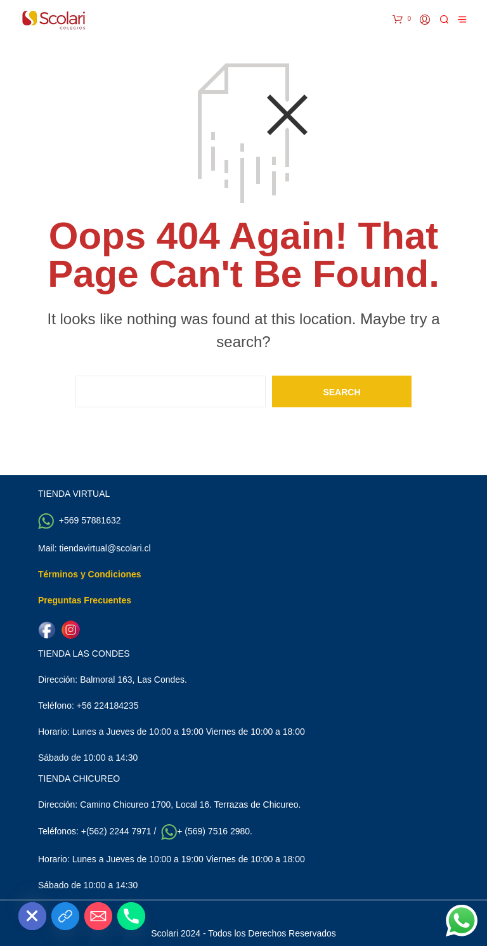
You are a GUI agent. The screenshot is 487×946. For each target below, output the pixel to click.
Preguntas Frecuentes (84, 600)
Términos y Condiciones (89, 574)
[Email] (98, 916)
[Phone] (131, 916)
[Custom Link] (65, 916)
